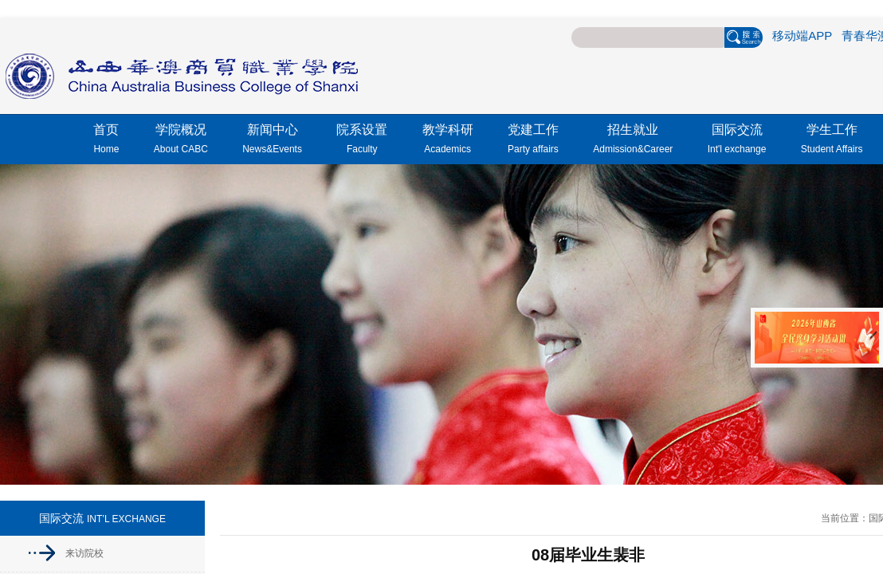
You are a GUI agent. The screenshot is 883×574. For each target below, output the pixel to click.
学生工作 (832, 141)
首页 (106, 141)
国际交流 (737, 141)
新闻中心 (272, 141)
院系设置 (361, 141)
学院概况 (181, 141)
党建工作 (533, 141)
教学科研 (447, 141)
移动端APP (802, 35)
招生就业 (633, 141)
